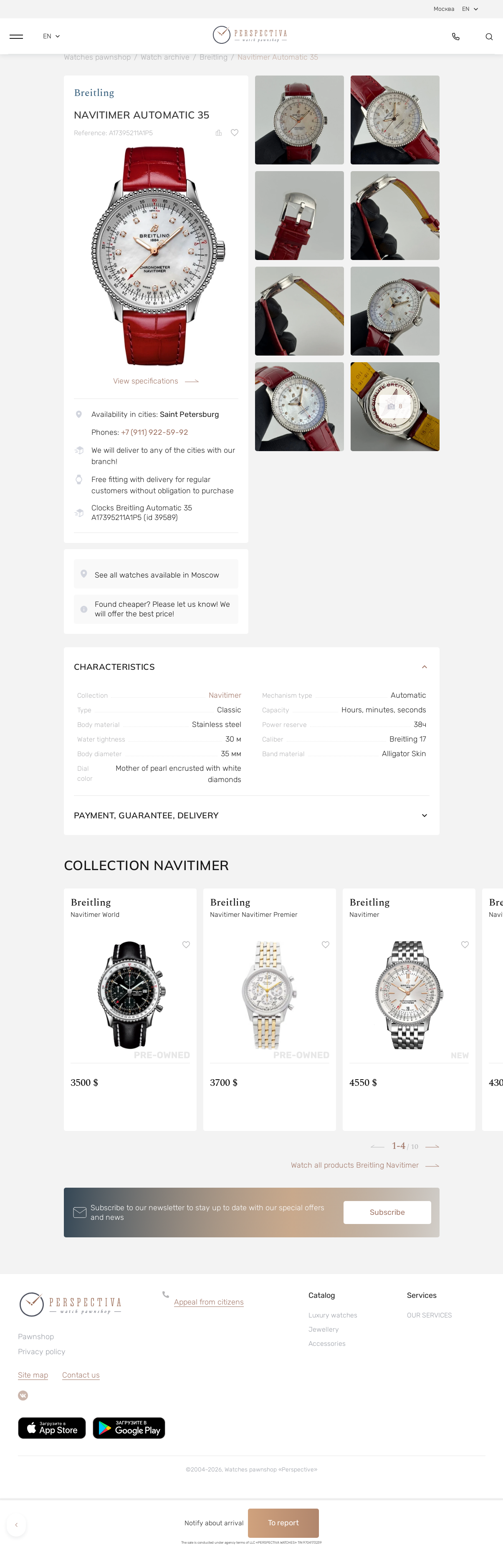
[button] (16, 40)
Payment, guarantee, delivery (252, 864)
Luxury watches (332, 1364)
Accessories (327, 1392)
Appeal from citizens (209, 1350)
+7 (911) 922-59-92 (154, 480)
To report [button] (283, 1522)
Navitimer (225, 744)
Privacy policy (42, 1400)
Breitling (94, 141)
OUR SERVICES (429, 1364)
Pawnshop (36, 1385)
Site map (33, 1423)
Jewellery (323, 1378)
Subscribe (387, 1261)
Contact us (81, 1423)
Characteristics (252, 715)
